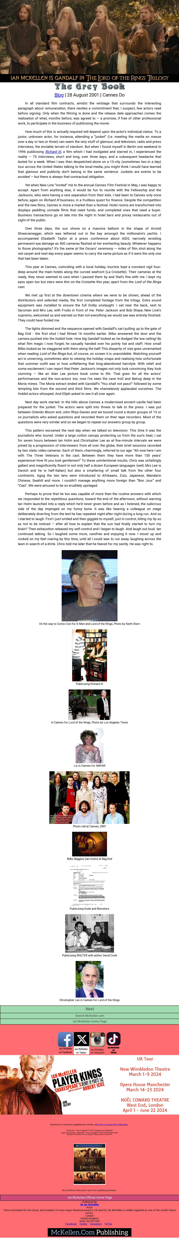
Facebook (71, 1223)
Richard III (53, 152)
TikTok (108, 1223)
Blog (59, 95)
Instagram (96, 1223)
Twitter (83, 1223)
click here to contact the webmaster (111, 1124)
